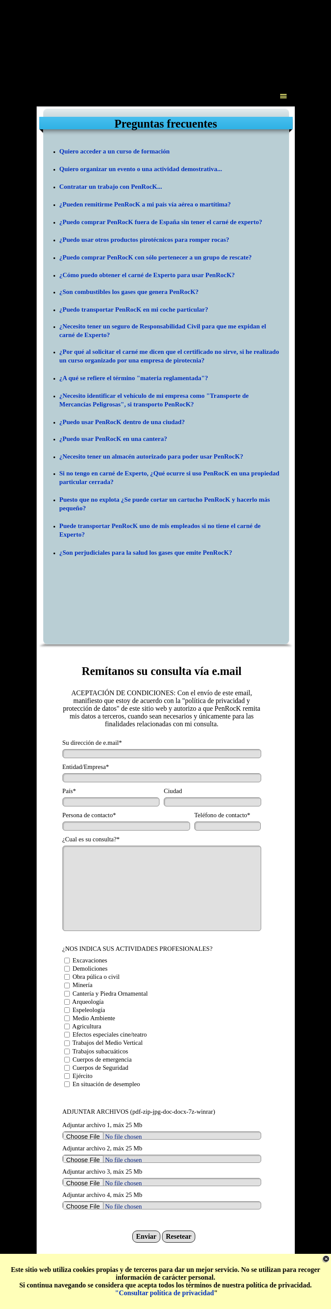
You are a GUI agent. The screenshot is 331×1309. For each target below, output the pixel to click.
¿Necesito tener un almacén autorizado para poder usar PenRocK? (151, 456)
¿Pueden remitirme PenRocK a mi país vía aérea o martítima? (145, 204)
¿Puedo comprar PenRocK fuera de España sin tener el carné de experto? (160, 222)
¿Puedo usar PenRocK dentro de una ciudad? (122, 422)
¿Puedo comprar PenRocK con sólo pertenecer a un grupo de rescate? (155, 257)
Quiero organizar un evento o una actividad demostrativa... (140, 169)
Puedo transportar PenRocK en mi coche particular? (135, 309)
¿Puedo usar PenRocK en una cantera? (113, 438)
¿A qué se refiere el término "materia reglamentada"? (133, 378)
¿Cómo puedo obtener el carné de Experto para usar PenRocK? (147, 275)
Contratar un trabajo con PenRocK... (110, 186)
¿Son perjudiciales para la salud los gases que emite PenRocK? (145, 552)
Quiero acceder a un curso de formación (114, 151)
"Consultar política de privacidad (164, 1293)
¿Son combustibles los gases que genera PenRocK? (129, 291)
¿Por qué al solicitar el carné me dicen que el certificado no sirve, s (150, 351)
